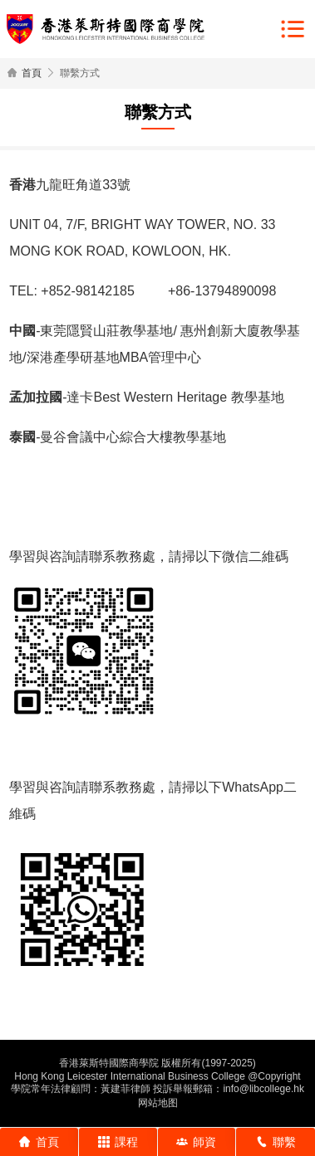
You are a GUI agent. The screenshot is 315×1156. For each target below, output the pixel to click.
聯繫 (276, 1142)
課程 (118, 1142)
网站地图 (158, 1103)
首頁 (32, 73)
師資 (196, 1142)
